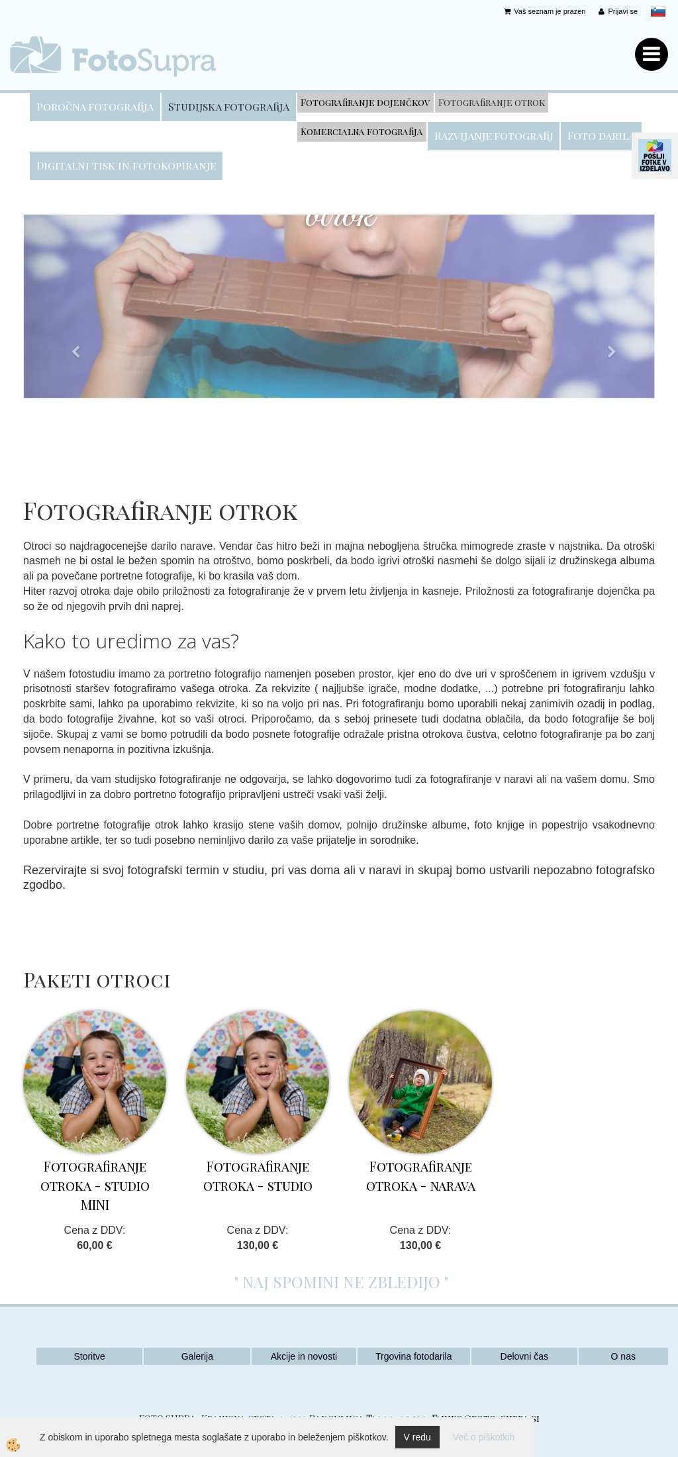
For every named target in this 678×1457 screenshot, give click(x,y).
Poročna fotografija (95, 106)
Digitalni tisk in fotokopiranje (126, 165)
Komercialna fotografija (362, 131)
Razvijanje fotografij (493, 135)
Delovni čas (524, 1356)
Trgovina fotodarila (413, 1356)
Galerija (197, 1356)
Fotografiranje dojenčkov (365, 102)
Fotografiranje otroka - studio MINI (95, 1185)
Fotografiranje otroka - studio (258, 1175)
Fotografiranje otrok (491, 102)
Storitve (89, 1356)
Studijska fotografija (228, 106)
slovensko (658, 11)
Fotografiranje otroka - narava (420, 1175)
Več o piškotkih (483, 1437)
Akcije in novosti (304, 1356)
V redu (417, 1437)
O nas (623, 1356)
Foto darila (601, 135)
